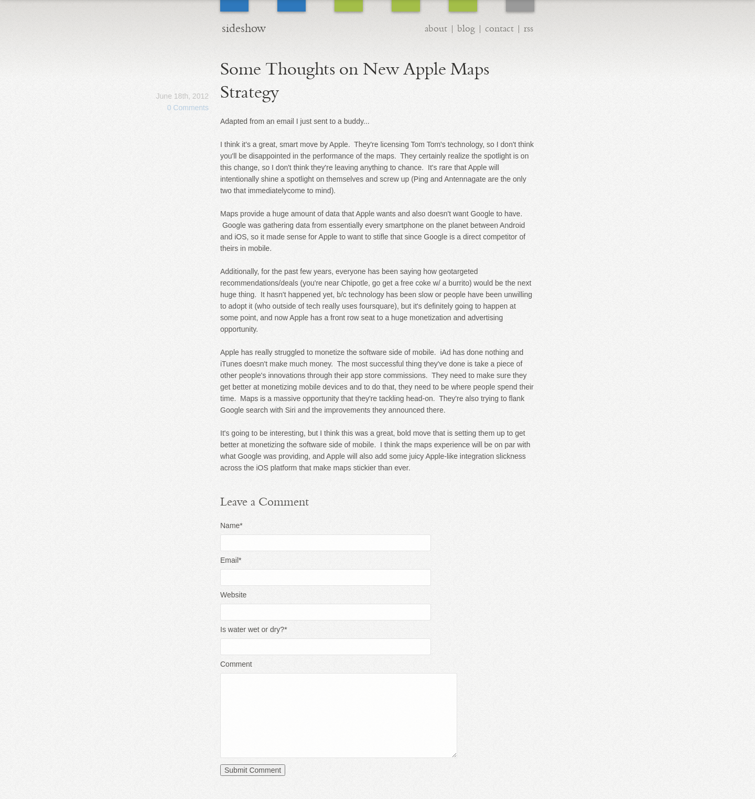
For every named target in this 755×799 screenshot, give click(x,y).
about (436, 28)
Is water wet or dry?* (253, 629)
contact (499, 28)
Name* (231, 525)
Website (233, 595)
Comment (236, 664)
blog (466, 28)
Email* (230, 560)
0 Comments (188, 107)
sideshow (244, 28)
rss (528, 28)
